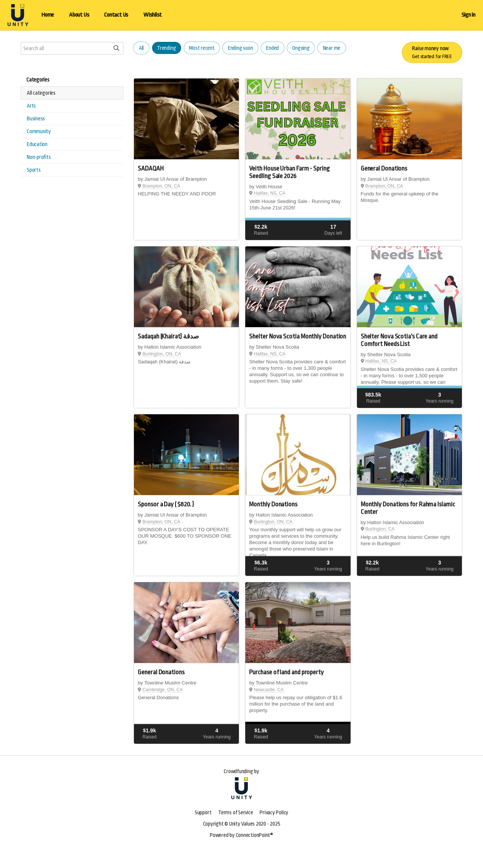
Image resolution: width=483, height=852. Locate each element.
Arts (31, 106)
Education (37, 144)
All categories (41, 93)
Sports (34, 170)
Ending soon (240, 48)
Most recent (202, 48)
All (141, 48)
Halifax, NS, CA (269, 193)
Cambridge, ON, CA (163, 689)
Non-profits (39, 157)
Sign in (468, 15)
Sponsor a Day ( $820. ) (166, 504)
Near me (331, 48)
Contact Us (116, 15)
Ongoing (300, 48)
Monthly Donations (273, 504)
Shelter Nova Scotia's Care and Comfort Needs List (399, 340)
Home (48, 15)
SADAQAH (150, 168)
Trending (166, 48)
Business (36, 118)
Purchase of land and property (286, 672)
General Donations (384, 168)
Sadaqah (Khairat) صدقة (168, 336)
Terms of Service (235, 812)
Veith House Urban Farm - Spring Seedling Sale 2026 (289, 172)
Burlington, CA (379, 529)
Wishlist (152, 15)
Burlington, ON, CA (162, 354)
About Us (79, 15)
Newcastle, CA (269, 689)
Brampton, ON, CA (161, 186)
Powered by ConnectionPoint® (241, 835)
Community (39, 131)
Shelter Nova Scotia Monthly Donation (297, 336)
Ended (272, 48)
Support (203, 812)
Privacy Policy (274, 812)
